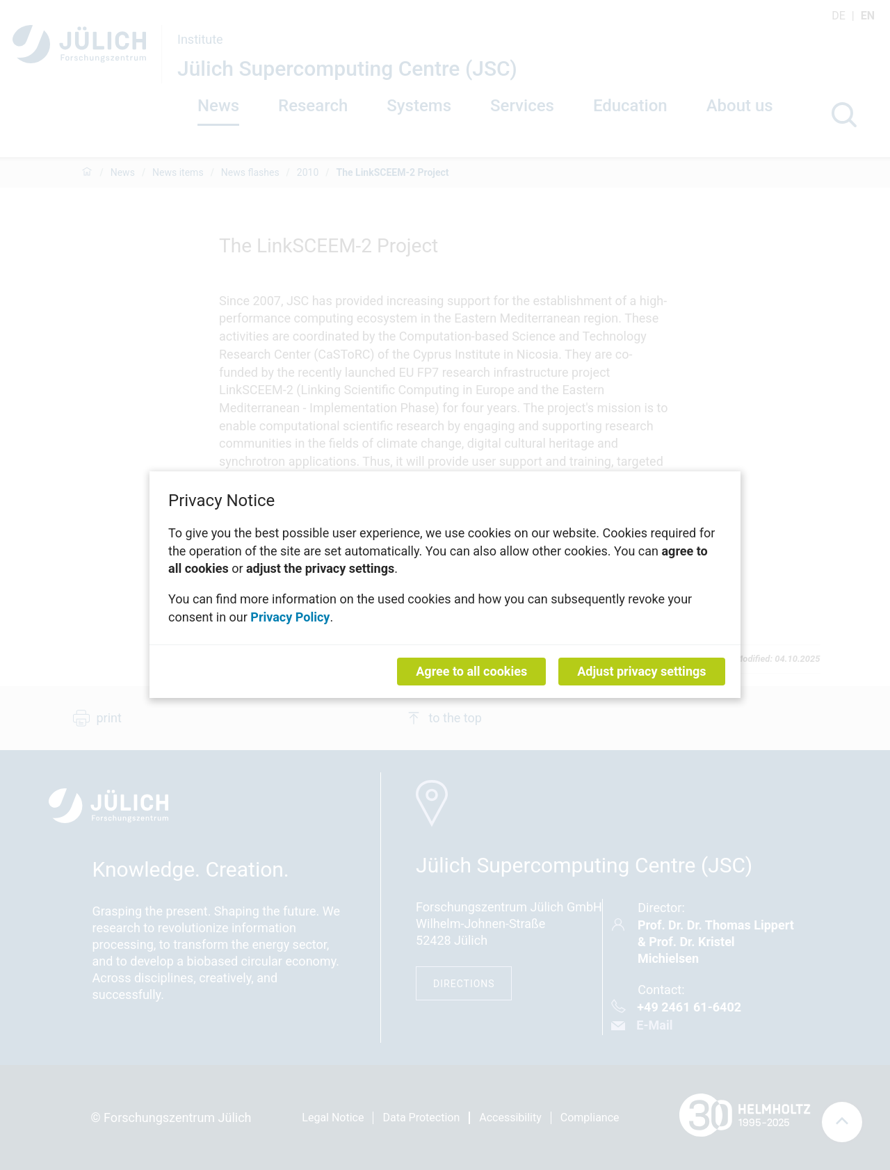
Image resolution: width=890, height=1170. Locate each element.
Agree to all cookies (471, 672)
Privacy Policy (290, 617)
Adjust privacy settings (641, 672)
